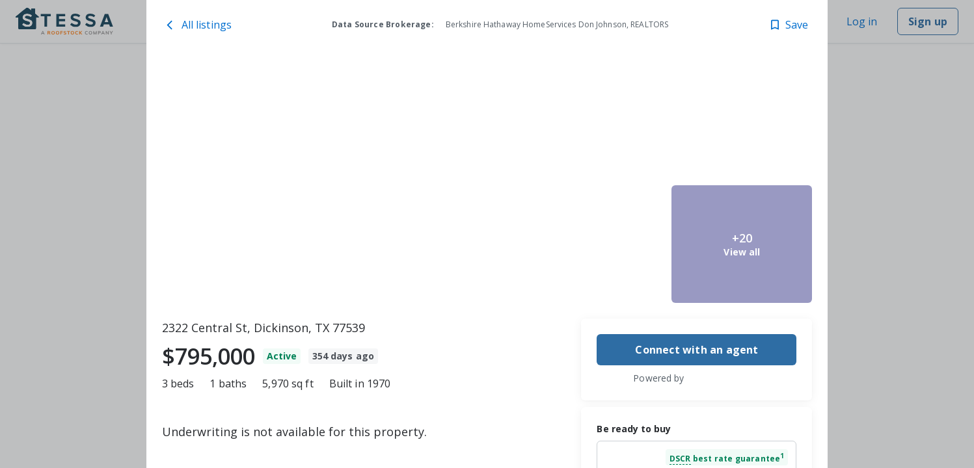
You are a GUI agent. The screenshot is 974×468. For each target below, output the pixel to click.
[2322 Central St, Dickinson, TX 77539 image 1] (341, 182)
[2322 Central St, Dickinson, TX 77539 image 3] (596, 244)
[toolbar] (487, 182)
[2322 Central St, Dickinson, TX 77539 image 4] (741, 121)
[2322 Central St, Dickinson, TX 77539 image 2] (596, 121)
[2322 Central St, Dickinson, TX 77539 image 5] (741, 244)
